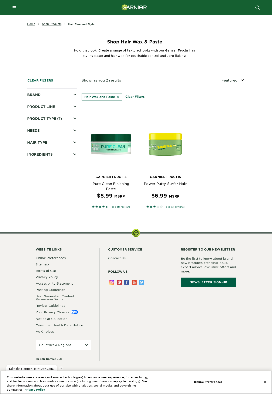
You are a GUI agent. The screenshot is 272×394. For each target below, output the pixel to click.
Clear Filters (40, 80)
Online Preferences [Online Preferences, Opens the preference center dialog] (208, 382)
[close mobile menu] (14, 7)
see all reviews (121, 206)
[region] (136, 382)
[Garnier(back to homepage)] (134, 7)
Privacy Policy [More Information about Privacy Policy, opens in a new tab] (34, 389)
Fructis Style (43, 110)
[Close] (265, 382)
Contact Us (117, 258)
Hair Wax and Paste (101, 97)
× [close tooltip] (61, 368)
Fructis (38, 102)
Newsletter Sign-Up (208, 282)
